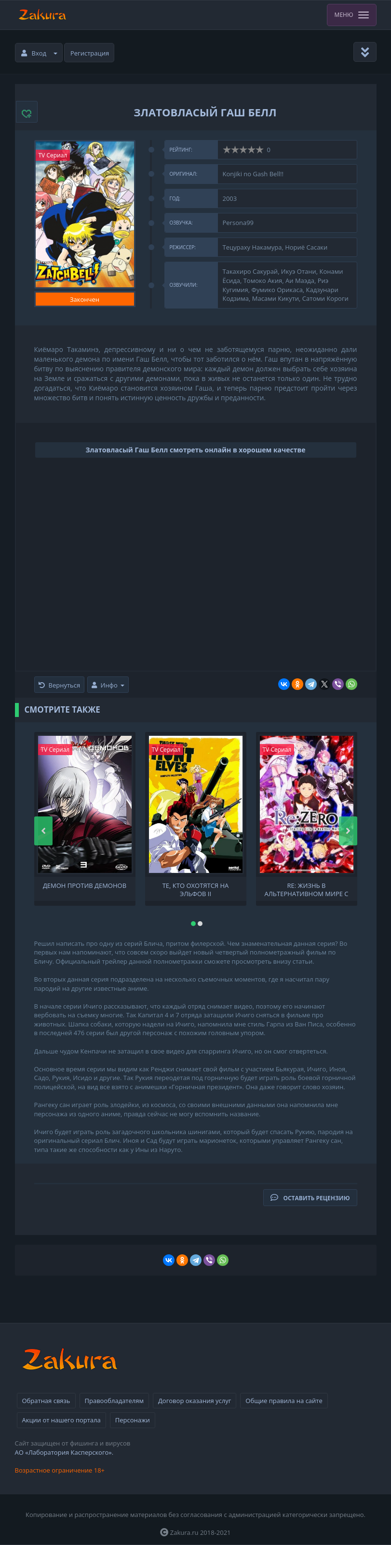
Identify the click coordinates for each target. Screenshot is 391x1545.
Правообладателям (114, 1400)
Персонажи (132, 1420)
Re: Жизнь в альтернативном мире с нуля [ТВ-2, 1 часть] (307, 889)
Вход (39, 53)
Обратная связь (46, 1400)
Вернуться (60, 685)
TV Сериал (53, 155)
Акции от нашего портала (61, 1420)
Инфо (108, 685)
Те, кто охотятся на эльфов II (195, 889)
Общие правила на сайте (283, 1400)
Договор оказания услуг (194, 1400)
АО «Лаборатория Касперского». (64, 1452)
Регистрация (89, 53)
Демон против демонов (84, 886)
